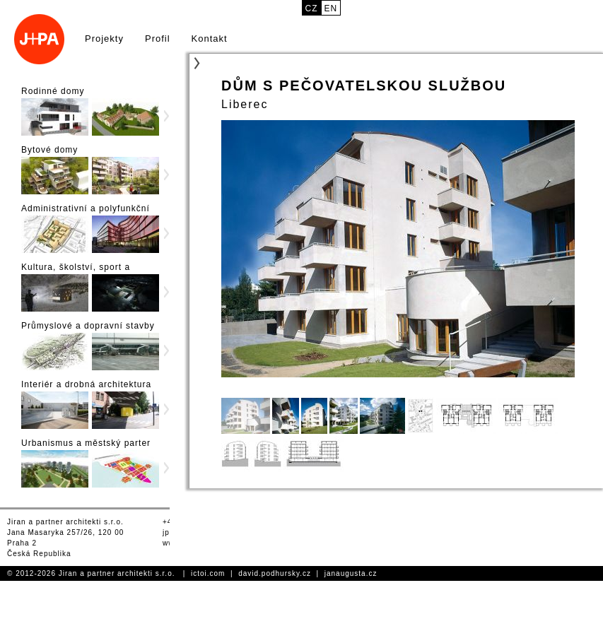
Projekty (104, 38)
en (331, 8)
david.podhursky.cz (274, 573)
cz (311, 8)
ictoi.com (208, 573)
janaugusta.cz (350, 573)
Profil (157, 38)
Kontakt (210, 38)
